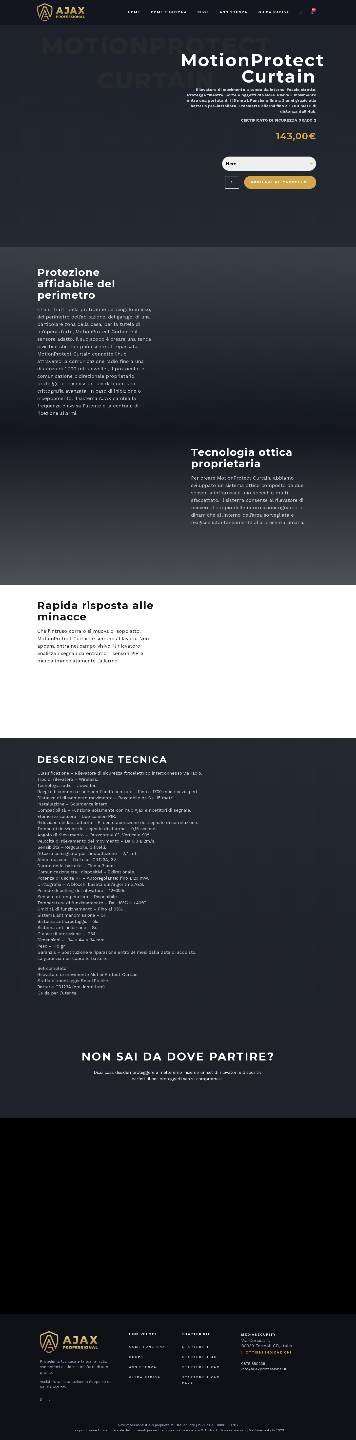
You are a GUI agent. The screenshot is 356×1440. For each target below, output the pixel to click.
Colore (201, 159)
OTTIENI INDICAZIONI (266, 1351)
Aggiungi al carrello (279, 182)
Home (134, 12)
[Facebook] (41, 1395)
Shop (204, 12)
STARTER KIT (196, 1332)
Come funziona (169, 12)
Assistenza (234, 12)
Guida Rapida (274, 12)
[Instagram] (49, 1395)
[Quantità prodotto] (232, 182)
